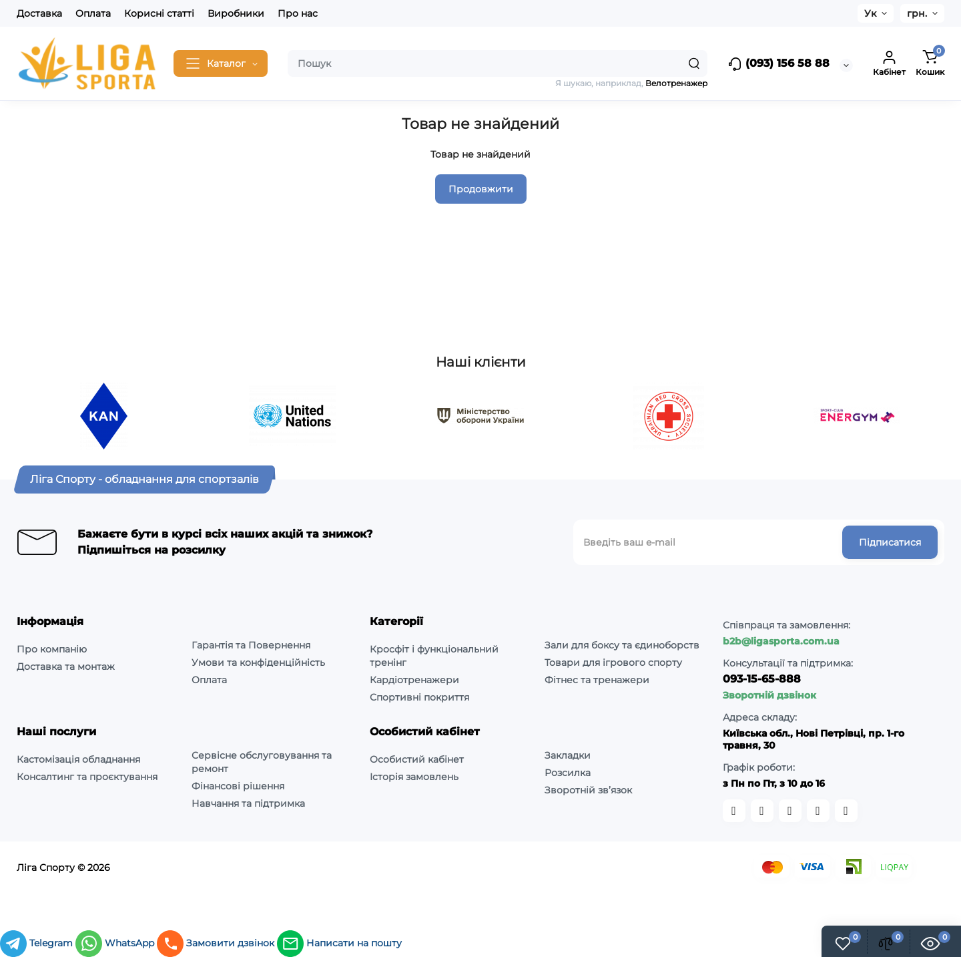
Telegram (37, 943)
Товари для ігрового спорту (613, 662)
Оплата (93, 13)
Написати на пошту (339, 943)
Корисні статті (159, 13)
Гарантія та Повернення (251, 645)
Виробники (236, 13)
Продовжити (480, 189)
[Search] (694, 63)
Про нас (298, 13)
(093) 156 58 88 (778, 64)
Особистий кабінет (417, 759)
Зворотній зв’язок (588, 790)
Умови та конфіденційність (258, 662)
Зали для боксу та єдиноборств (622, 645)
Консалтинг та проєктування (87, 777)
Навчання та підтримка (248, 803)
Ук (870, 13)
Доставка (39, 13)
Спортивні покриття (419, 697)
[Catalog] (221, 63)
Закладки (568, 755)
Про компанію (52, 649)
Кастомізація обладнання (78, 759)
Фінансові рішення (238, 786)
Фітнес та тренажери (597, 680)
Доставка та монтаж (66, 666)
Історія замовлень (414, 777)
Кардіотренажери (414, 680)
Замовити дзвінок (217, 943)
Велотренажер (676, 83)
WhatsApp (116, 943)
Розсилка (568, 773)
